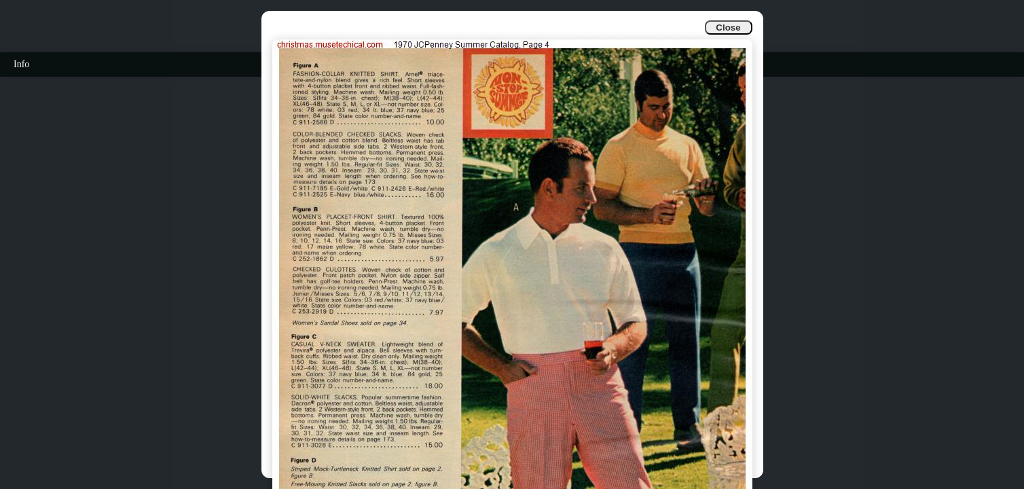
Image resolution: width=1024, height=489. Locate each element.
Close (728, 27)
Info (21, 64)
